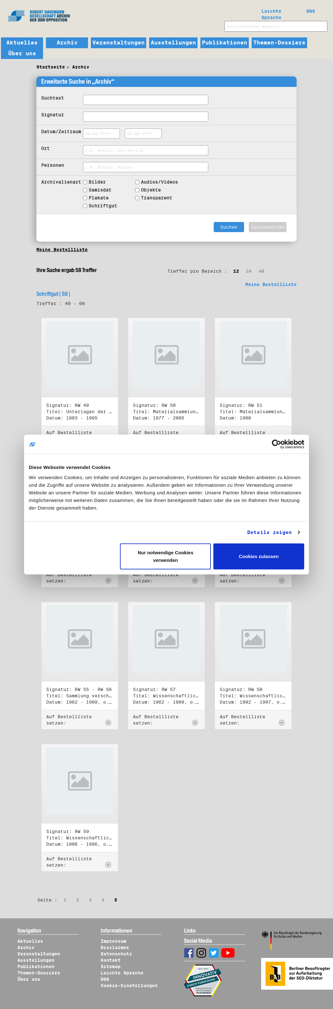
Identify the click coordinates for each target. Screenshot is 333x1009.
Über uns (22, 53)
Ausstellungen (173, 43)
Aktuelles (22, 43)
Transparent (156, 197)
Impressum (113, 941)
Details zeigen (269, 532)
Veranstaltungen (118, 43)
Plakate (99, 197)
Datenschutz (116, 953)
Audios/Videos (159, 182)
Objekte (151, 189)
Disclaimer (115, 947)
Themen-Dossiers (279, 43)
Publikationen (224, 43)
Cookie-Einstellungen (129, 985)
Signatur (52, 114)
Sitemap (111, 966)
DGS (310, 11)
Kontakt (111, 960)
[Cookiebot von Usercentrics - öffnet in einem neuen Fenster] (276, 444)
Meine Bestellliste (62, 249)
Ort (45, 148)
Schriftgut (103, 205)
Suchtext (52, 98)
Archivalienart (61, 182)
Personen (52, 165)
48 (261, 271)
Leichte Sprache (271, 13)
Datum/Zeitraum (61, 131)
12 (236, 271)
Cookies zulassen (259, 556)
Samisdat (100, 189)
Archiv (67, 43)
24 (249, 271)
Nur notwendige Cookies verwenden (165, 556)
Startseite (50, 66)
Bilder (97, 182)
